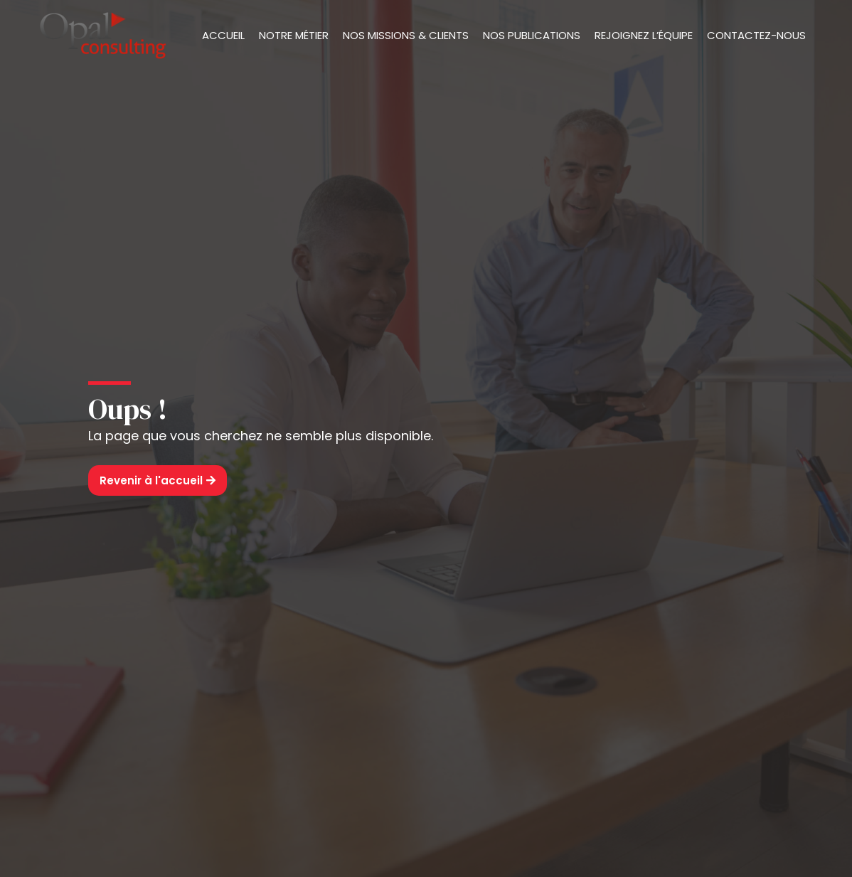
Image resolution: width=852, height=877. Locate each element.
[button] (157, 480)
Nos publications (531, 35)
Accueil (223, 35)
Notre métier (294, 35)
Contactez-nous (756, 35)
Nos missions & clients (406, 35)
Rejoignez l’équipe (644, 35)
